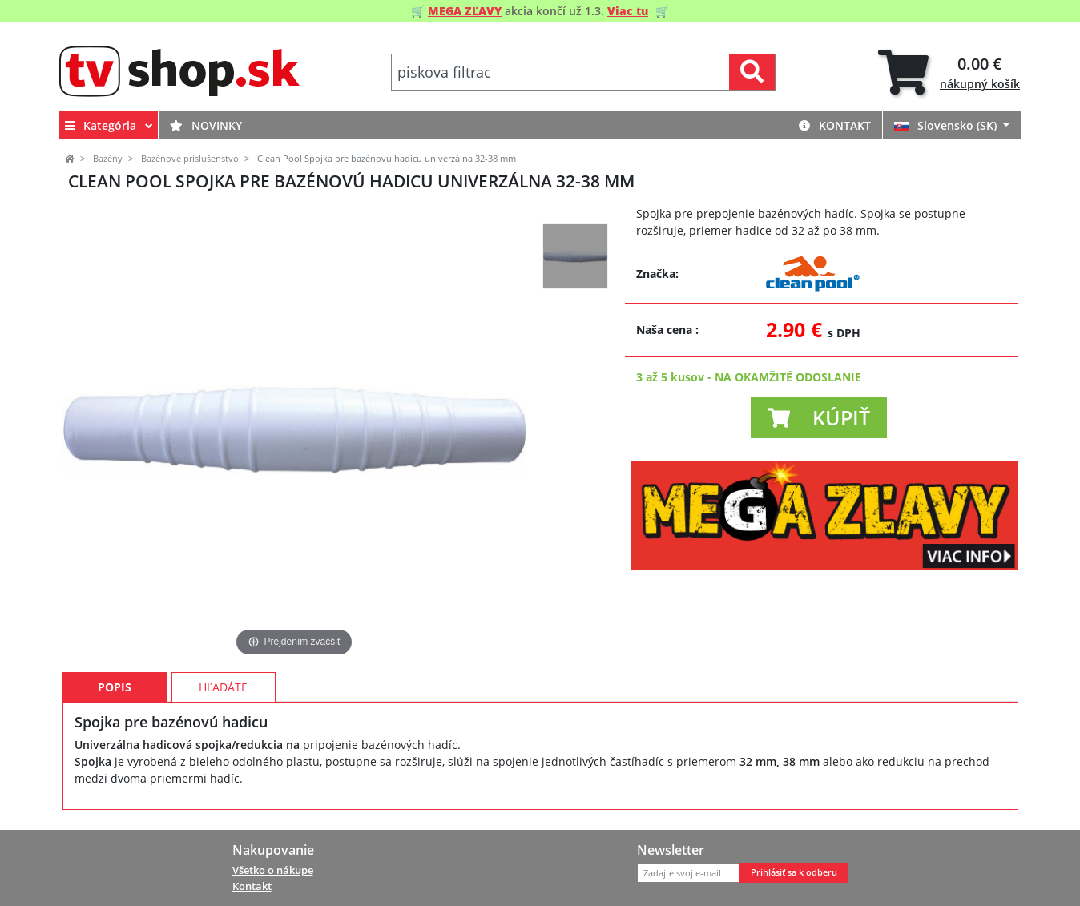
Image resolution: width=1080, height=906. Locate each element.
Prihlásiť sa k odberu (794, 872)
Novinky (206, 125)
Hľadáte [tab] (223, 687)
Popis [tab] (114, 687)
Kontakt (835, 125)
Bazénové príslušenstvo (190, 158)
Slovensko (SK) (947, 125)
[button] (819, 417)
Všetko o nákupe (272, 870)
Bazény (108, 158)
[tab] (949, 72)
